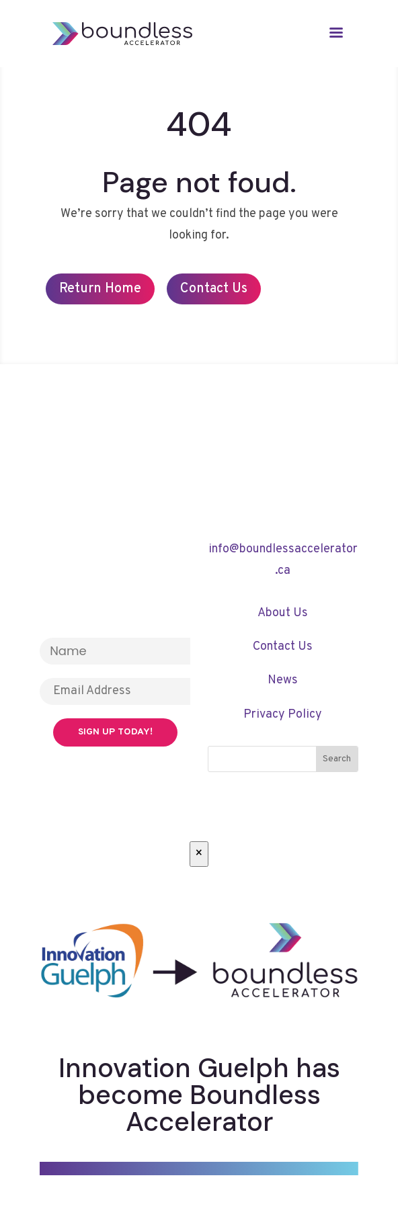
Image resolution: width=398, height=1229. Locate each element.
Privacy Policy (282, 714)
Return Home (100, 289)
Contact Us (213, 289)
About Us (282, 613)
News (283, 680)
